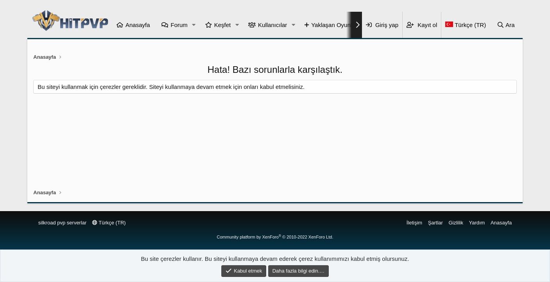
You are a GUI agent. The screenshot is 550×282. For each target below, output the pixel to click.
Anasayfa (137, 25)
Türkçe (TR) (109, 223)
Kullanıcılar (272, 25)
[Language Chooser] (465, 25)
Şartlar (435, 223)
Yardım (477, 223)
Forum (178, 25)
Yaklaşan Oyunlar (334, 25)
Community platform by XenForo (275, 237)
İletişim (414, 223)
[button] (193, 25)
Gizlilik (455, 223)
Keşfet (222, 25)
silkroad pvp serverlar (62, 223)
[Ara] (506, 25)
